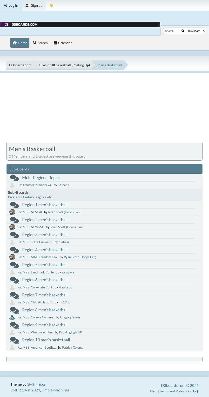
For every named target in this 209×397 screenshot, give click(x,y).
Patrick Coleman (73, 347)
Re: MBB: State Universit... (36, 242)
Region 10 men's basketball (46, 339)
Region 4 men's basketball (44, 249)
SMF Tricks (36, 384)
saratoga (68, 272)
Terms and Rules (172, 391)
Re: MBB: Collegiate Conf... (36, 287)
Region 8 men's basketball (44, 309)
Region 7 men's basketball (44, 294)
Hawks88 (65, 287)
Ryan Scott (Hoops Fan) (64, 212)
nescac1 (63, 185)
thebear (64, 242)
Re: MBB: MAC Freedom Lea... (38, 257)
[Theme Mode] (51, 5)
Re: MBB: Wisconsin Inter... (36, 332)
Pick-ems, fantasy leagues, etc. (30, 197)
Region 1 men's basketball (44, 204)
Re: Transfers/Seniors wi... (35, 185)
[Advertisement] (104, 107)
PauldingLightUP (70, 332)
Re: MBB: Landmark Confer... (37, 272)
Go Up (192, 391)
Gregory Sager (70, 317)
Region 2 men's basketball (44, 219)
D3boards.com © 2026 (180, 385)
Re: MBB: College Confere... (36, 317)
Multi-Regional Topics (41, 177)
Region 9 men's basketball (44, 324)
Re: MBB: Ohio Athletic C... (36, 302)
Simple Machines (55, 390)
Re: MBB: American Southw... (37, 347)
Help (153, 391)
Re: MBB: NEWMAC (32, 227)
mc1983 (65, 302)
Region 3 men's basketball (44, 234)
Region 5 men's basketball (44, 264)
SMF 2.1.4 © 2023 (25, 390)
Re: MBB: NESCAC (30, 212)
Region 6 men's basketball (44, 279)
